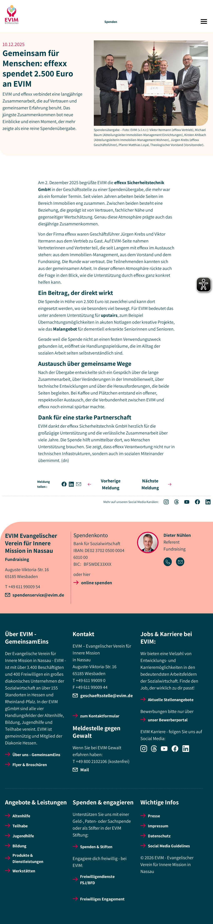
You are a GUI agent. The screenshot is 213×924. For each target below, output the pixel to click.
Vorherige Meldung (103, 484)
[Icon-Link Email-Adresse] (182, 562)
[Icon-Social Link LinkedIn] (206, 502)
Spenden (110, 22)
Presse (154, 816)
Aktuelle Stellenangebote (170, 699)
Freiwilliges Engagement (102, 899)
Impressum (158, 826)
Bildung (19, 846)
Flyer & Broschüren (29, 764)
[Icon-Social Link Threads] (174, 502)
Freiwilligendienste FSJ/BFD (97, 879)
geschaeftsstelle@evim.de (106, 695)
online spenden (96, 583)
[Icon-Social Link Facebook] (195, 502)
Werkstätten (23, 871)
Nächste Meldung (157, 484)
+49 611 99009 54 (24, 586)
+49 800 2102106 (91, 761)
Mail (84, 770)
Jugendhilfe (23, 836)
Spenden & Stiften (96, 846)
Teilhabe (20, 826)
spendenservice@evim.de (38, 595)
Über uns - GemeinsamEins (36, 754)
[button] (65, 484)
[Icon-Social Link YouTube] (184, 502)
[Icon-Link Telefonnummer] (169, 562)
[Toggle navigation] (204, 21)
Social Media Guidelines (169, 846)
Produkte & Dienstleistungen (27, 858)
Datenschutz (159, 836)
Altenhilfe (21, 816)
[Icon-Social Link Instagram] (164, 502)
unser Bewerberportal (168, 720)
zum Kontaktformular (99, 716)
